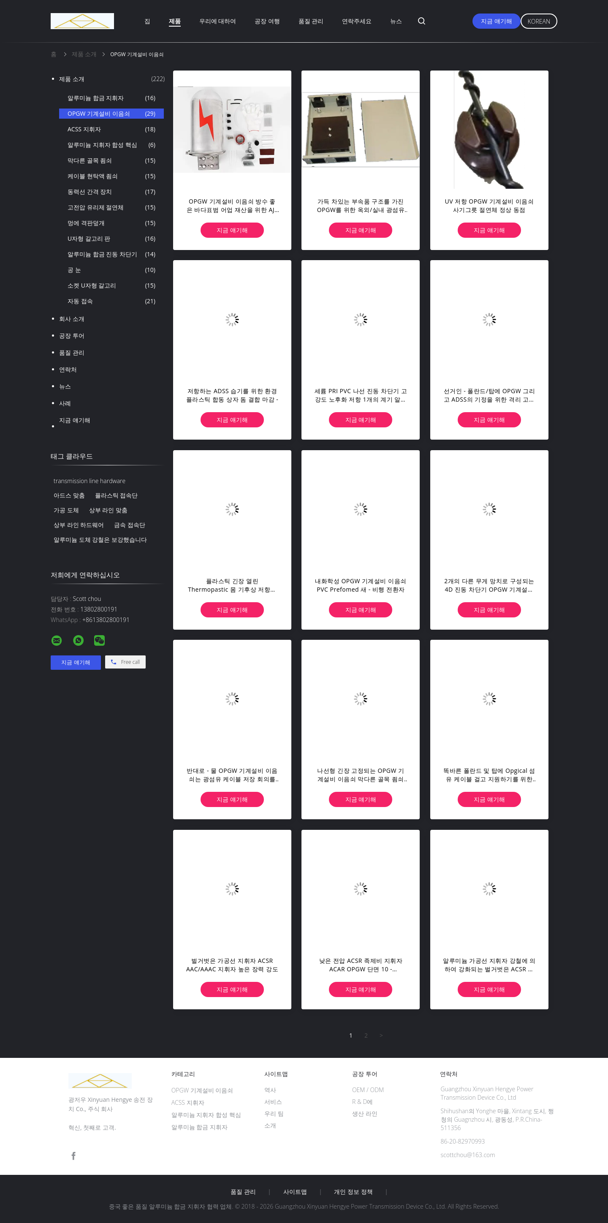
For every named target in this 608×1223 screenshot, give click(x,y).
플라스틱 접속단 (116, 495)
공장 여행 (267, 21)
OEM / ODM (368, 1090)
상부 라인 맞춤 (108, 510)
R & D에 (362, 1102)
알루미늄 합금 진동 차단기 (111, 254)
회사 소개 (71, 319)
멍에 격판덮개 (111, 223)
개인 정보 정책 (353, 1192)
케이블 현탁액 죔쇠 (111, 176)
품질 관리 (311, 21)
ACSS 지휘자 (111, 129)
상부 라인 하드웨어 (79, 525)
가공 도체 (66, 510)
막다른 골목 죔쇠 (111, 160)
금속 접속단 (129, 525)
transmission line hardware (89, 481)
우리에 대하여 (217, 21)
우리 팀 (274, 1113)
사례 (65, 403)
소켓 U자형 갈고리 (111, 285)
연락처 (68, 369)
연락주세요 (357, 21)
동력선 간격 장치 (111, 192)
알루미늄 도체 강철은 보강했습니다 (100, 539)
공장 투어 (71, 336)
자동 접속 (111, 301)
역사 (270, 1090)
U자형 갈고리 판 (111, 239)
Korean (539, 21)
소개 (270, 1125)
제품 (175, 21)
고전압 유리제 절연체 (111, 207)
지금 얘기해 (496, 21)
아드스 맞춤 (69, 495)
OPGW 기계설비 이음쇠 (111, 114)
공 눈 (111, 270)
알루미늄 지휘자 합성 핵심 (111, 145)
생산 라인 (364, 1113)
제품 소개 (112, 79)
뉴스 (396, 21)
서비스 (273, 1102)
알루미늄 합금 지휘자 (111, 98)
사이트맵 (295, 1192)
